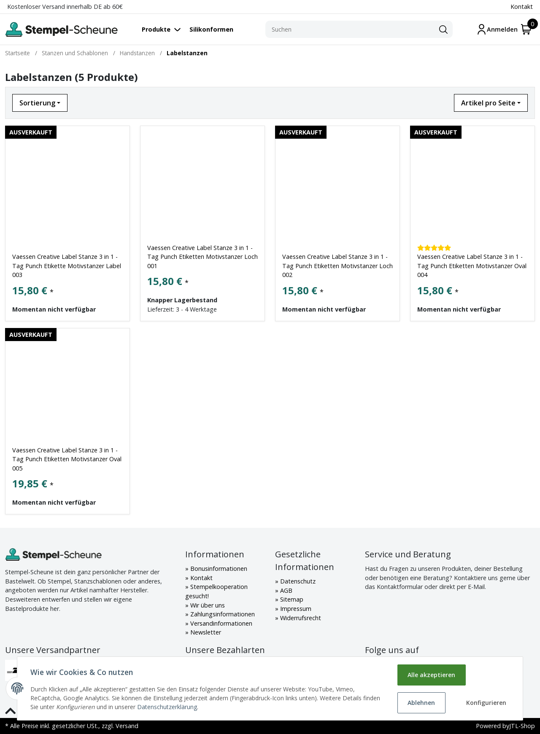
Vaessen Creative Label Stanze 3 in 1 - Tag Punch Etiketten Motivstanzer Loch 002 (337, 266)
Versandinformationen (220, 623)
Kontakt (521, 7)
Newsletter (205, 632)
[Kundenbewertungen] (434, 248)
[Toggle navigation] (165, 29)
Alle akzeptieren (431, 675)
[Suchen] (349, 29)
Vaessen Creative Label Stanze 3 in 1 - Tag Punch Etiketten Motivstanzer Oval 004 (471, 266)
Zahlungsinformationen (222, 614)
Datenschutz (297, 581)
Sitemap (290, 599)
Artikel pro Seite (488, 103)
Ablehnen (421, 703)
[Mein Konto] (497, 29)
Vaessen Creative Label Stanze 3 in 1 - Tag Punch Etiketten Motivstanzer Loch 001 (202, 257)
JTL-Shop (522, 726)
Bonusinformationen (218, 569)
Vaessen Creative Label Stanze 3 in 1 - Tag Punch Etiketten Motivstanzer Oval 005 (67, 459)
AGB (285, 590)
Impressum (294, 609)
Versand (127, 726)
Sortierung (37, 103)
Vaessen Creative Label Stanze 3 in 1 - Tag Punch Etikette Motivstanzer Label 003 (66, 266)
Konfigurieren (486, 703)
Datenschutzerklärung (167, 707)
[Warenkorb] (526, 29)
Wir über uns (207, 605)
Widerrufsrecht (299, 618)
